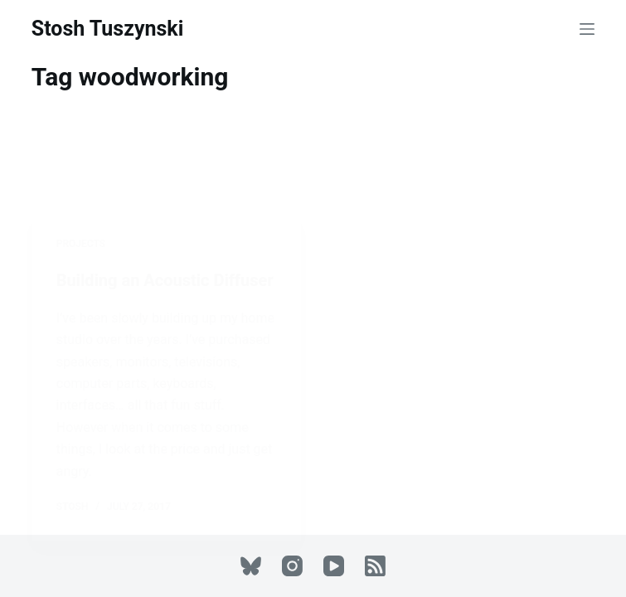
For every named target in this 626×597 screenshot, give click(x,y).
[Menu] (587, 29)
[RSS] (375, 566)
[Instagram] (292, 566)
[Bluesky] (250, 566)
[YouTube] (333, 566)
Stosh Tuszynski (108, 29)
